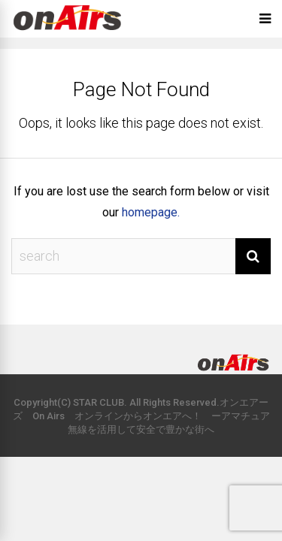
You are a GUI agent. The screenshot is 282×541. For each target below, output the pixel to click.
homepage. (151, 212)
